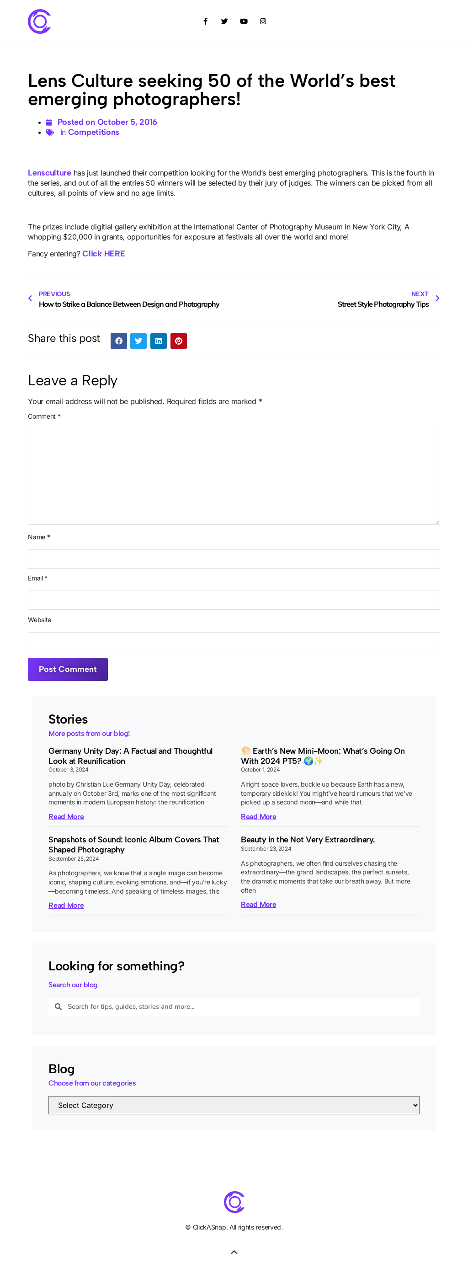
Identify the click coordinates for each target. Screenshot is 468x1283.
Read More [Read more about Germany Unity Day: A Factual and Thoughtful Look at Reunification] (66, 816)
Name (39, 537)
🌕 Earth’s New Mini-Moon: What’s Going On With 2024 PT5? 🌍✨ (322, 756)
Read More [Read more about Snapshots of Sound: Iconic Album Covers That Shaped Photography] (66, 905)
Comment (44, 416)
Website (39, 620)
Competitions (93, 132)
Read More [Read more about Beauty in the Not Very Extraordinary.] (258, 904)
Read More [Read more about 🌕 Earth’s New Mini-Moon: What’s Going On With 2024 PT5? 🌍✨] (258, 816)
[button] (119, 341)
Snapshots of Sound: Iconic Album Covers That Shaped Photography (133, 845)
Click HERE (103, 254)
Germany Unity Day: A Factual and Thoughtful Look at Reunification (130, 756)
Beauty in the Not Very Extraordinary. (308, 840)
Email (38, 578)
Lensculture (49, 173)
